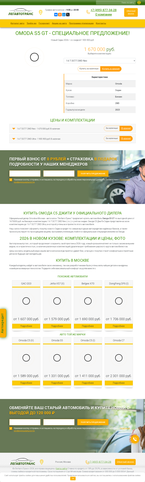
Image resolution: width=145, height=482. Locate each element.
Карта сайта (61, 468)
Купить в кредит (111, 68)
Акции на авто (59, 23)
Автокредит (2, 323)
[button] (13, 128)
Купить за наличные (89, 68)
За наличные (112, 128)
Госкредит (44, 23)
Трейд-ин (31, 23)
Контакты (101, 23)
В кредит (126, 128)
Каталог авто (17, 23)
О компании (103, 14)
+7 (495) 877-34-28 (104, 10)
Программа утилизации (81, 23)
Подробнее (26, 326)
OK (73, 478)
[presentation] (30, 195)
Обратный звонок (131, 12)
